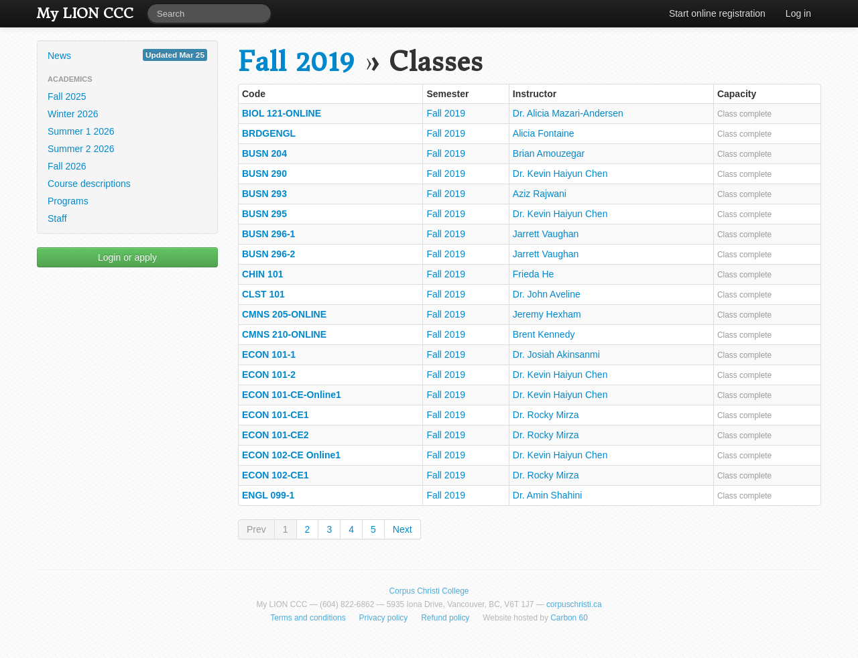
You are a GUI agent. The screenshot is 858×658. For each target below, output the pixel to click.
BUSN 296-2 (268, 254)
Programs (68, 201)
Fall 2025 (67, 96)
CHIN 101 (262, 274)
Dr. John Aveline (546, 294)
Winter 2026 (73, 114)
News (127, 55)
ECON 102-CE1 (275, 475)
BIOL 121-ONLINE (281, 113)
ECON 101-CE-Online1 (291, 394)
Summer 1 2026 (81, 131)
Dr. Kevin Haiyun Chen (560, 173)
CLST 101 (263, 294)
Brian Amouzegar (549, 153)
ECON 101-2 (269, 374)
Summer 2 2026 (81, 148)
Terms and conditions (307, 617)
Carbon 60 (569, 617)
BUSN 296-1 (268, 233)
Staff (57, 218)
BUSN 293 (264, 193)
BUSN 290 (264, 173)
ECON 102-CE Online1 (291, 455)
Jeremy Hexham (547, 314)
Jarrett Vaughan (546, 233)
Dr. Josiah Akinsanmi (556, 354)
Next (402, 529)
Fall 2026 (67, 166)
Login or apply (127, 257)
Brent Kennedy (544, 334)
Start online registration (717, 13)
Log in (798, 13)
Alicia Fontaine (543, 133)
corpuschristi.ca (574, 604)
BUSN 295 (264, 213)
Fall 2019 (296, 62)
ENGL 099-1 (268, 495)
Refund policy (445, 617)
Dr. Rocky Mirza (546, 414)
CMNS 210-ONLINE (284, 334)
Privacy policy (383, 617)
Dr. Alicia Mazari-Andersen (568, 113)
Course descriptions (89, 183)
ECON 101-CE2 (275, 435)
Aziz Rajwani (539, 193)
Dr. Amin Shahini (548, 495)
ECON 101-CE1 (275, 414)
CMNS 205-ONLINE (284, 314)
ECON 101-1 (269, 354)
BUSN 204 (264, 153)
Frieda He (533, 274)
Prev (256, 529)
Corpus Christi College (429, 591)
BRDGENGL (269, 133)
